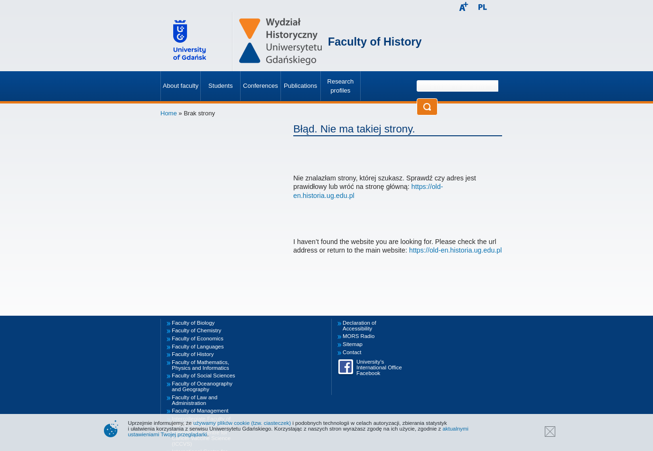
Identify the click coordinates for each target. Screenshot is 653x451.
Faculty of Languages (198, 346)
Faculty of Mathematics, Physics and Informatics (200, 365)
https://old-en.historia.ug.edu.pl (455, 250)
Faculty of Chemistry (196, 330)
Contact (352, 352)
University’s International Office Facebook (379, 367)
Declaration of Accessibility (359, 325)
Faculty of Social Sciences (203, 375)
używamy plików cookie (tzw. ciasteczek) (242, 423)
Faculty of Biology (193, 323)
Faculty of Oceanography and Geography (202, 386)
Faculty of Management (200, 410)
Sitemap (353, 344)
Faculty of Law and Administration (194, 400)
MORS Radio (358, 336)
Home (168, 113)
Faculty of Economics (198, 338)
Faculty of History (375, 42)
